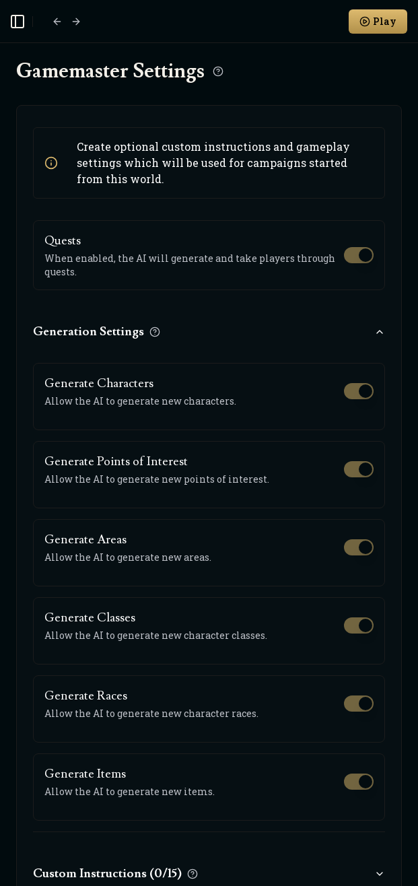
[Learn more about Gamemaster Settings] (218, 71)
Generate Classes (89, 617)
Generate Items (85, 774)
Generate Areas (85, 539)
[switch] (359, 255)
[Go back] (57, 21)
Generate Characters (98, 383)
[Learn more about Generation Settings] (154, 332)
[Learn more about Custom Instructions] (192, 873)
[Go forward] (76, 21)
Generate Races (85, 696)
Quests (62, 240)
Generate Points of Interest (116, 461)
